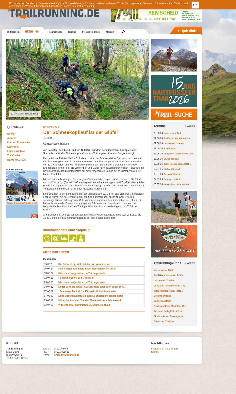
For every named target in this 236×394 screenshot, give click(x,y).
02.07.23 (48, 277)
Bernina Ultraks (172, 174)
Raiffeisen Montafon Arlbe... (178, 138)
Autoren (11, 138)
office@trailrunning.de (66, 355)
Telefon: (47, 348)
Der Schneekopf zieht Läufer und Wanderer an (84, 264)
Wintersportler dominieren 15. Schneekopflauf (84, 305)
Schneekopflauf (51, 127)
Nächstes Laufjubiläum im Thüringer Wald (82, 273)
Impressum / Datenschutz (164, 348)
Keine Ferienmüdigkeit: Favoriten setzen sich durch (87, 268)
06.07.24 (48, 268)
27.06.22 (48, 291)
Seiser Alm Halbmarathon (177, 184)
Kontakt (155, 351)
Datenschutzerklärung (83, 6)
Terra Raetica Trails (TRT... (177, 164)
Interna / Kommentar (18, 142)
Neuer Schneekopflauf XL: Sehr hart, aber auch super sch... (91, 286)
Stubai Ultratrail (172, 169)
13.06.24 (48, 273)
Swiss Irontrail (171, 159)
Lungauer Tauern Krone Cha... (179, 153)
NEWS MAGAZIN (16, 159)
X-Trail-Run (169, 148)
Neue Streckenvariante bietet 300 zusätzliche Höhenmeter (90, 296)
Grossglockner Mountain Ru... (170, 306)
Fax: (45, 351)
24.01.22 (48, 296)
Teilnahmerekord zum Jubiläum (76, 277)
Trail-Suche (13, 155)
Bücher (11, 133)
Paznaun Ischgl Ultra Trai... (169, 311)
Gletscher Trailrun (164, 321)
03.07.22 (48, 286)
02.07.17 (48, 305)
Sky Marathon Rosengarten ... (170, 316)
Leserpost (12, 146)
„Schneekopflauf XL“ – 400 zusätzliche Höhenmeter (87, 291)
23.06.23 (48, 282)
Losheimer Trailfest (174, 143)
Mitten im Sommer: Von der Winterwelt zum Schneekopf (89, 300)
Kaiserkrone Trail (172, 133)
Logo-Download (16, 151)
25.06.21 (48, 300)
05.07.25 (48, 264)
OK (195, 5)
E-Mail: (46, 355)
